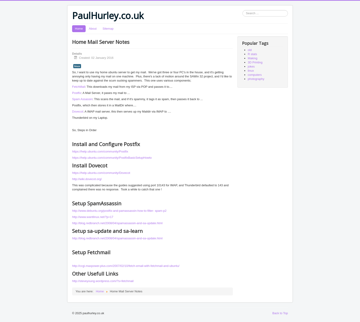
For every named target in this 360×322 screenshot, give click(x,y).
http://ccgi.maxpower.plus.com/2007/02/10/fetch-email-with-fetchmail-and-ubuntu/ (126, 266)
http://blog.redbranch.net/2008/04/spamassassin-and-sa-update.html (117, 223)
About (93, 28)
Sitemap (108, 28)
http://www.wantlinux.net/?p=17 (92, 217)
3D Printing (255, 62)
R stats (252, 54)
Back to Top (280, 313)
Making (252, 58)
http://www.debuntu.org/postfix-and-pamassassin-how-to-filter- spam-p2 (119, 210)
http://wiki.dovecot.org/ (87, 179)
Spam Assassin (82, 99)
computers (255, 74)
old (250, 50)
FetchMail (78, 86)
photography (256, 79)
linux (77, 66)
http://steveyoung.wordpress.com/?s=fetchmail (103, 281)
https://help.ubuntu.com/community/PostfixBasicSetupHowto (112, 157)
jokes (251, 66)
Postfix (76, 93)
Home (79, 28)
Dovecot (77, 111)
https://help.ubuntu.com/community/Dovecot (101, 173)
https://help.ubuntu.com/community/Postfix (100, 151)
